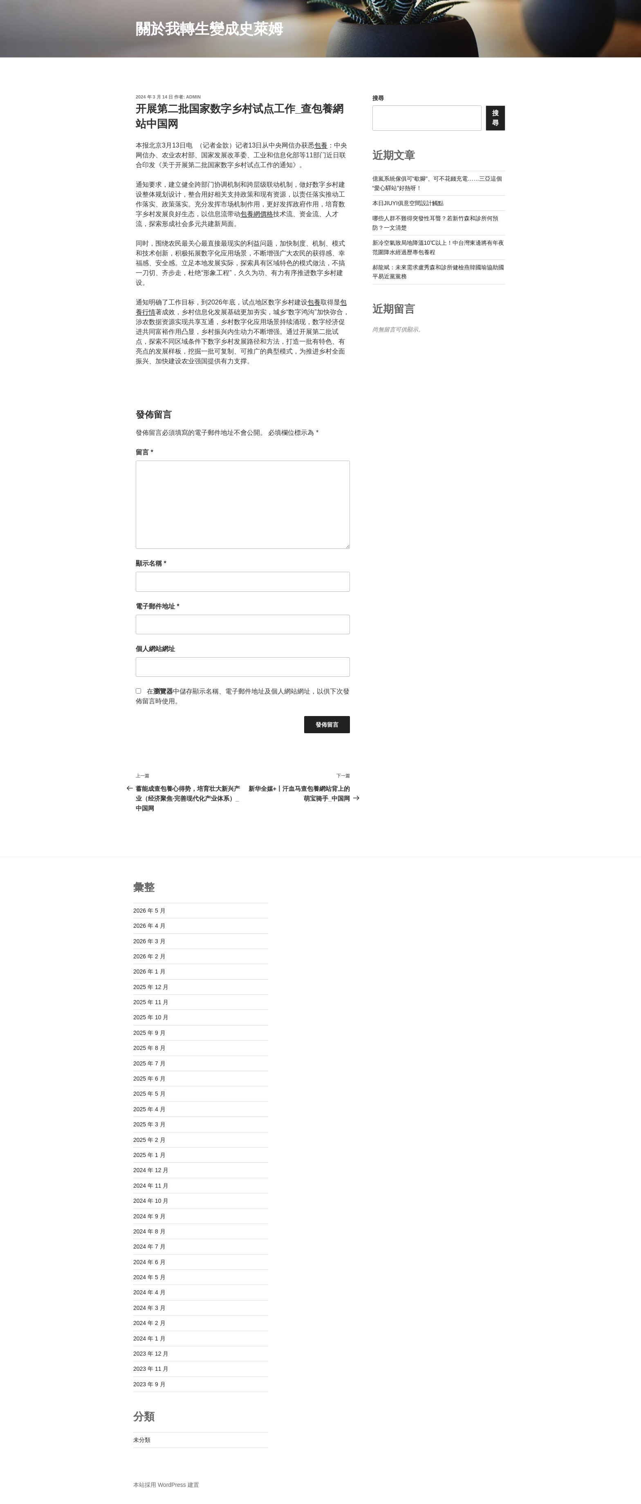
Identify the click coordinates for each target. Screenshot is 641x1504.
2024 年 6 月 (149, 1262)
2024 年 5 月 (149, 1277)
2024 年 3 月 (149, 1308)
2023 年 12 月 (150, 1353)
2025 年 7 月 (149, 1063)
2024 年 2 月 (149, 1323)
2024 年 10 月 (150, 1200)
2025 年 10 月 (150, 1017)
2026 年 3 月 (149, 941)
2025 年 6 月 (149, 1078)
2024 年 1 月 (149, 1338)
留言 (144, 452)
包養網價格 (256, 213)
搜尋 (378, 98)
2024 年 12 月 (150, 1170)
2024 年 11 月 (150, 1185)
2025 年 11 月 (150, 1002)
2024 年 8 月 (149, 1231)
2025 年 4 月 (149, 1109)
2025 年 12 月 (150, 987)
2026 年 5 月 (149, 910)
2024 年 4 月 (149, 1292)
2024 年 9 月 (149, 1216)
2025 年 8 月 (149, 1048)
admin (193, 96)
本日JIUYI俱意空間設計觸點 (408, 203)
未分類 (141, 1440)
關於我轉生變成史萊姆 (209, 28)
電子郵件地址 (157, 606)
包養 (320, 145)
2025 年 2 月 (149, 1140)
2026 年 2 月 (149, 956)
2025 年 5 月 (149, 1093)
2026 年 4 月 (149, 925)
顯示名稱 (151, 563)
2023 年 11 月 (150, 1368)
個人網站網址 (155, 648)
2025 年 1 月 (149, 1155)
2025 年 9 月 (149, 1033)
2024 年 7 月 (149, 1246)
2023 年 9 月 (149, 1384)
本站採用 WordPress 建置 (166, 1485)
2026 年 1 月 (149, 971)
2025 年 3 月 (149, 1124)
